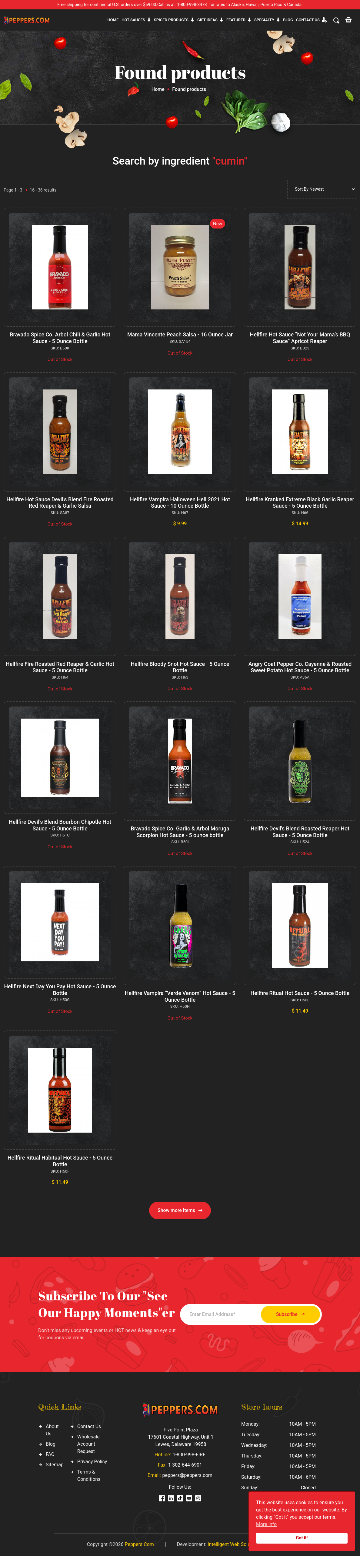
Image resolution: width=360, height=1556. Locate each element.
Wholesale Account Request (88, 1444)
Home (112, 20)
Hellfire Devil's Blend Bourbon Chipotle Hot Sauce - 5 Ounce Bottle (60, 825)
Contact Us (89, 1426)
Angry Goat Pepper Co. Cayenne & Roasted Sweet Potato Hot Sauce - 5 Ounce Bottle (300, 667)
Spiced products (171, 20)
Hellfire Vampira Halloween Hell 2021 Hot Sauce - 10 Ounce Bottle (179, 502)
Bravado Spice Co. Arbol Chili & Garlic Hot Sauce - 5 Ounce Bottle (60, 337)
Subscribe (288, 1314)
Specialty (264, 20)
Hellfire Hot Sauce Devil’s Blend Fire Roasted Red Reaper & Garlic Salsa (60, 502)
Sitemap (55, 1465)
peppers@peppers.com (187, 1475)
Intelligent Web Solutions (234, 1545)
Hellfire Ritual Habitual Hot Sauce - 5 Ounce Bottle (60, 1160)
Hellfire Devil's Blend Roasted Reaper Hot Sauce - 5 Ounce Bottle (300, 831)
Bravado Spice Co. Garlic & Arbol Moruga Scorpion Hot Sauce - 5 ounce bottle (180, 831)
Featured (235, 20)
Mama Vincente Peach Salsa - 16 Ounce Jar (180, 334)
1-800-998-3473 (192, 4)
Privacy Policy (92, 1461)
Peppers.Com (139, 1545)
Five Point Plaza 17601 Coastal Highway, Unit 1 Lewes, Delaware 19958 (180, 1437)
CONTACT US (308, 20)
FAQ (50, 1454)
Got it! (302, 1538)
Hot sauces (133, 20)
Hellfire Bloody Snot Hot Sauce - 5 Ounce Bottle (180, 667)
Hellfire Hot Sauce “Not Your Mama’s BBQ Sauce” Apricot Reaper (300, 337)
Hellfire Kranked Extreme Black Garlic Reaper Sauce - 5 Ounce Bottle (300, 502)
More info (266, 1524)
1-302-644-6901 (185, 1465)
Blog (288, 20)
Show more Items (179, 1210)
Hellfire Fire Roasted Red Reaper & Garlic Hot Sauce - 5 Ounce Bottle (60, 667)
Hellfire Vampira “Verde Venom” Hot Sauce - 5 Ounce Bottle (180, 996)
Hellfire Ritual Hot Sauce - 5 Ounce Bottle (300, 993)
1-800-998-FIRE (189, 1455)
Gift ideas (207, 20)
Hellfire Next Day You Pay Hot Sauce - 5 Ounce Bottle (60, 989)
